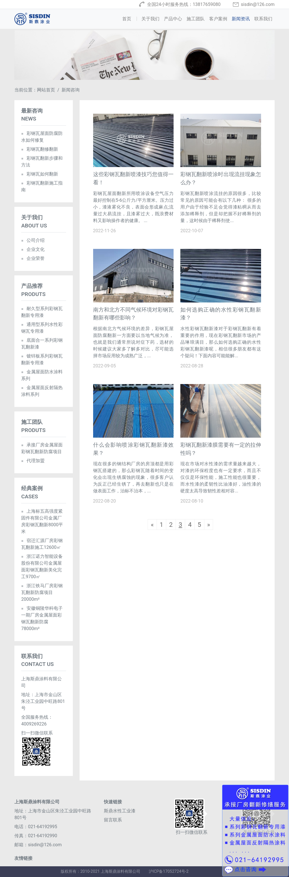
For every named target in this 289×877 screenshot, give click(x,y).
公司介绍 (33, 240)
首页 (130, 18)
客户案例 (218, 18)
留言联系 (113, 820)
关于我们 (150, 18)
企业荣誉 (33, 258)
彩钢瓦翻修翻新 (39, 149)
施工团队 (196, 18)
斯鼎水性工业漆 (119, 811)
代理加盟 (33, 460)
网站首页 (46, 90)
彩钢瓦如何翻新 (39, 174)
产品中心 (173, 18)
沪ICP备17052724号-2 (169, 871)
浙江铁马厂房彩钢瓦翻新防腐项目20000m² (42, 592)
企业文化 (33, 249)
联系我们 (263, 18)
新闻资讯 (241, 18)
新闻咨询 (71, 90)
